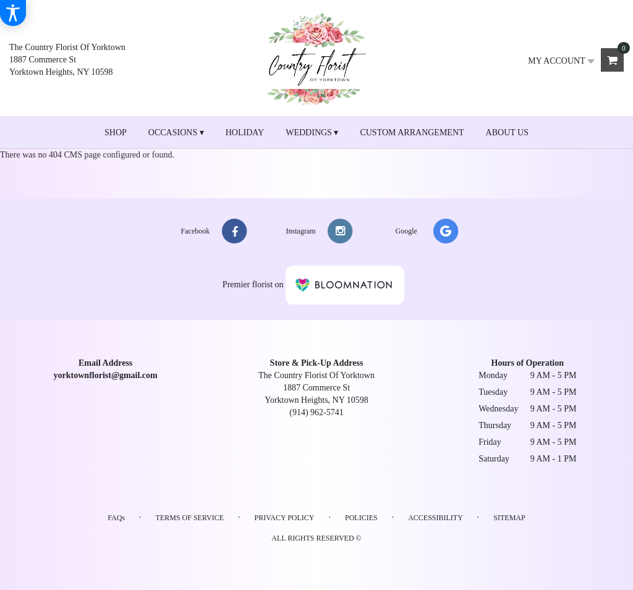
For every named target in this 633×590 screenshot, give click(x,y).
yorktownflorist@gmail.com (106, 375)
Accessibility (435, 517)
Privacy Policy (284, 517)
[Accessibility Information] (13, 13)
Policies (361, 517)
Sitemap (509, 517)
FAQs (116, 517)
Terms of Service (190, 517)
